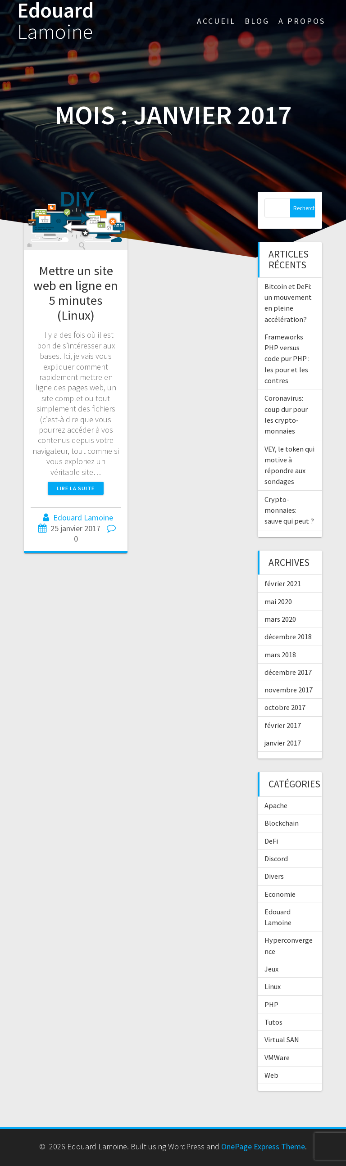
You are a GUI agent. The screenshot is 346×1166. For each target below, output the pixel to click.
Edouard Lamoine (83, 517)
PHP (271, 1004)
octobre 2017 (284, 707)
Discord (276, 858)
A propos (301, 21)
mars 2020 (280, 619)
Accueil (216, 21)
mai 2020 (278, 601)
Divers (274, 876)
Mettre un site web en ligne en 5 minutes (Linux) (75, 292)
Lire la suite (76, 488)
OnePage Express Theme (263, 1146)
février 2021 (282, 583)
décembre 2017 (288, 672)
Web (271, 1075)
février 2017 (282, 725)
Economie (280, 894)
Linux (272, 986)
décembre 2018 (288, 636)
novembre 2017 (288, 689)
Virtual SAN (281, 1039)
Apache (275, 805)
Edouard (55, 21)
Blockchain (281, 822)
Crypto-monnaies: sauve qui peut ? (289, 510)
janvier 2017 (282, 742)
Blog (257, 21)
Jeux (271, 968)
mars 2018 (280, 654)
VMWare (277, 1057)
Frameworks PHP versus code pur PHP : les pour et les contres (287, 358)
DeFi (271, 840)
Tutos (273, 1021)
